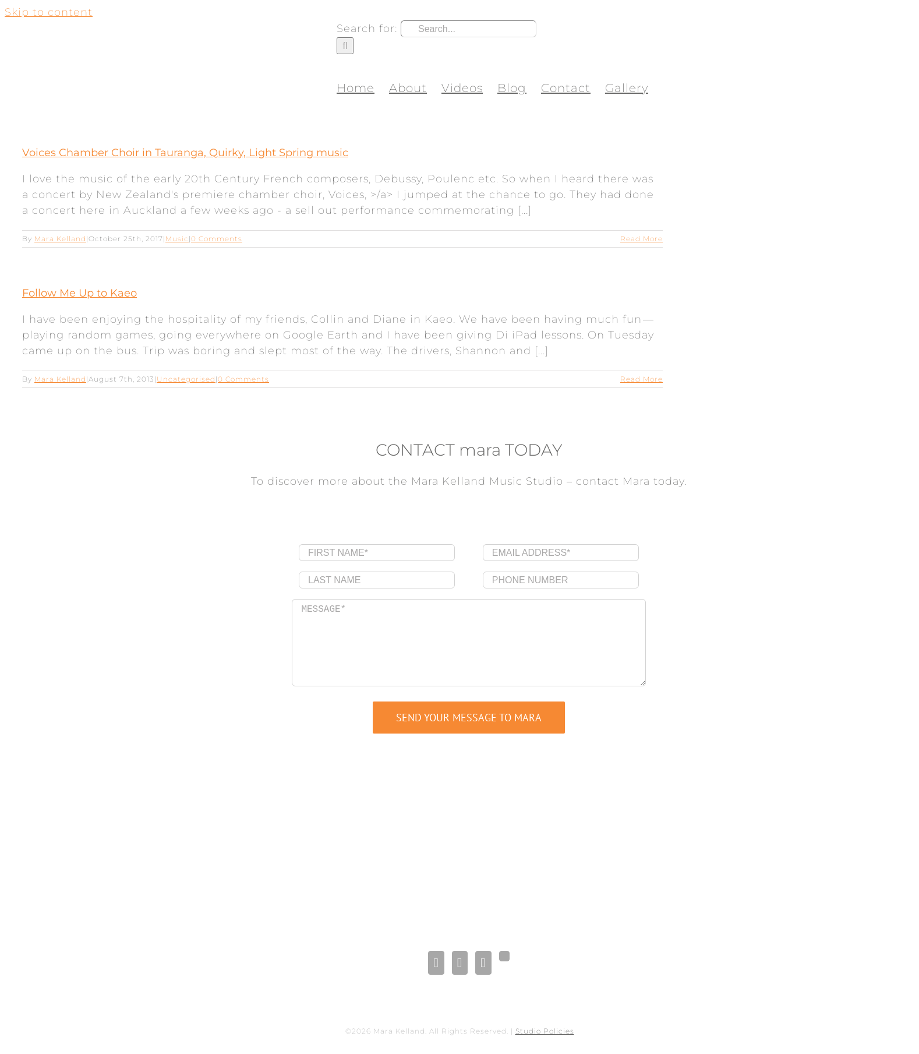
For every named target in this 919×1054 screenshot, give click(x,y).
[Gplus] (504, 956)
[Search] (345, 45)
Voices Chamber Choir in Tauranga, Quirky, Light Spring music (185, 152)
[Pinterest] (483, 963)
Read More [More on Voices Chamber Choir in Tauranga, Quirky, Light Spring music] (641, 238)
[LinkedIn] (460, 963)
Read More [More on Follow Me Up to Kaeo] (641, 379)
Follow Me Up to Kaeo (79, 293)
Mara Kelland (60, 238)
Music (177, 238)
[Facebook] (436, 963)
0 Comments (216, 238)
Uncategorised (186, 379)
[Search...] (468, 28)
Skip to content (49, 12)
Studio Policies (544, 1031)
